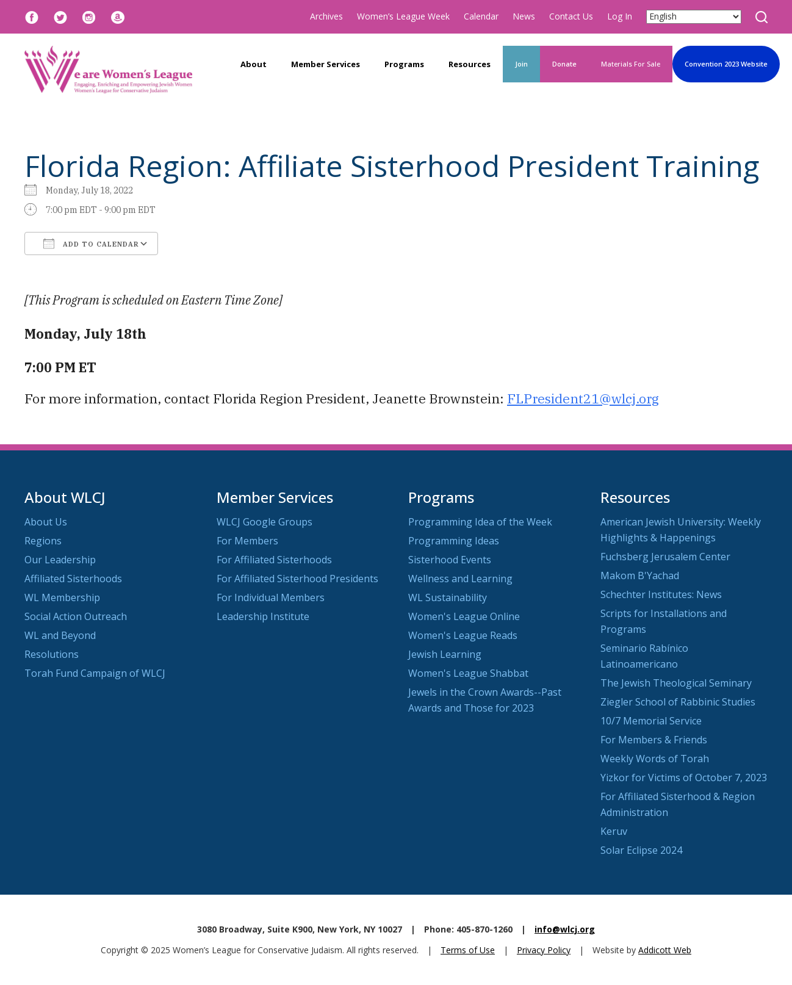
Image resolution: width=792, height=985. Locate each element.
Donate (564, 63)
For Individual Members (271, 597)
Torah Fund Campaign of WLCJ (94, 673)
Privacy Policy (544, 950)
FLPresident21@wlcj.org (583, 398)
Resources (469, 64)
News (524, 16)
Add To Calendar (91, 243)
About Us (45, 522)
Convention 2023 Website (726, 63)
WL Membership (62, 597)
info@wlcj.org (565, 929)
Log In (619, 16)
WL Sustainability (447, 597)
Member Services (325, 64)
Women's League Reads (462, 635)
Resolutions (51, 654)
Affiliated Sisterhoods (73, 578)
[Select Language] (693, 17)
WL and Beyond (60, 635)
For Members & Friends (653, 739)
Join (521, 63)
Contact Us (571, 16)
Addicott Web (664, 950)
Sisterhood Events (449, 559)
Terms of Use (468, 950)
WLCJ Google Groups (264, 522)
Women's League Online (464, 616)
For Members (247, 540)
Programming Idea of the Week (480, 522)
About (253, 64)
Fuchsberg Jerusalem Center (665, 556)
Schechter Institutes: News (661, 594)
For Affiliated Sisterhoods (274, 559)
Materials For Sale (630, 63)
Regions (43, 540)
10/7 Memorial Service (651, 720)
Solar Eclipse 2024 (641, 850)
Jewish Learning (444, 654)
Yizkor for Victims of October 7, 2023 (683, 777)
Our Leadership (60, 559)
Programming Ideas (453, 540)
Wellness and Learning (460, 578)
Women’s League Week (403, 16)
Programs (404, 64)
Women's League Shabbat (468, 673)
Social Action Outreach (75, 616)
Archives (326, 16)
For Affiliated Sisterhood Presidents (297, 578)
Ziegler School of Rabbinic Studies (677, 702)
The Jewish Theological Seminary (676, 683)
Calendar (481, 16)
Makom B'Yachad (639, 575)
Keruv (613, 831)
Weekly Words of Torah (654, 758)
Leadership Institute (263, 616)
